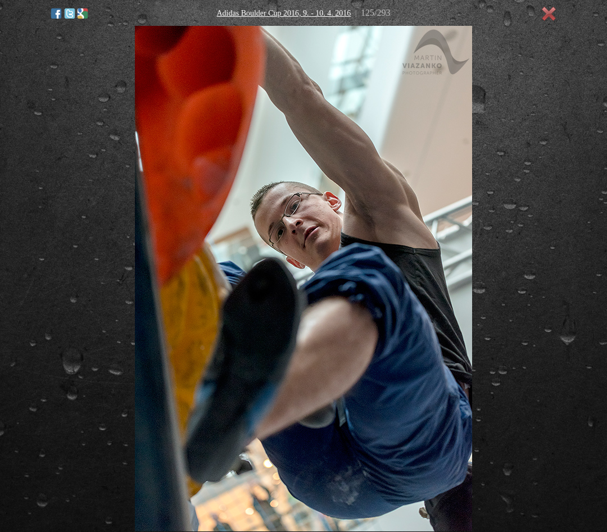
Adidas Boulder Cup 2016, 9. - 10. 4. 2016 (283, 13)
